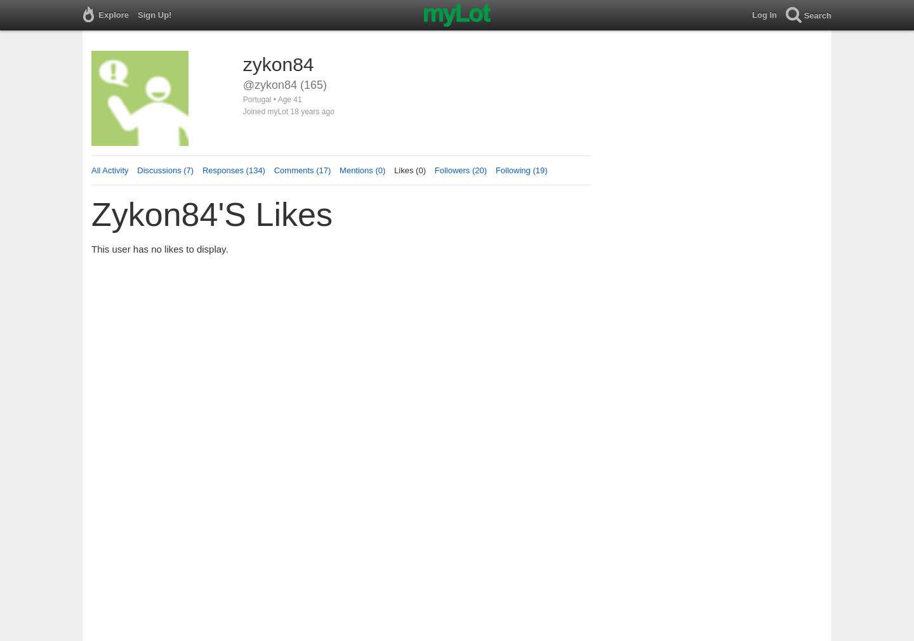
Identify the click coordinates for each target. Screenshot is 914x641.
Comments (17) (302, 170)
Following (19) (522, 170)
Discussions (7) (165, 170)
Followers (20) (461, 170)
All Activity (110, 170)
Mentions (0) (362, 170)
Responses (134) (233, 170)
